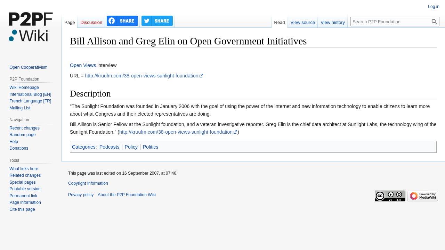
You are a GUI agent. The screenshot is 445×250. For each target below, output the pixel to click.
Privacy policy (81, 194)
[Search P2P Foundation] (394, 21)
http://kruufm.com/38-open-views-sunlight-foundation (141, 75)
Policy (131, 147)
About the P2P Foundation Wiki (127, 194)
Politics (150, 147)
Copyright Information (88, 183)
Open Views (83, 65)
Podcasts (109, 147)
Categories (84, 147)
